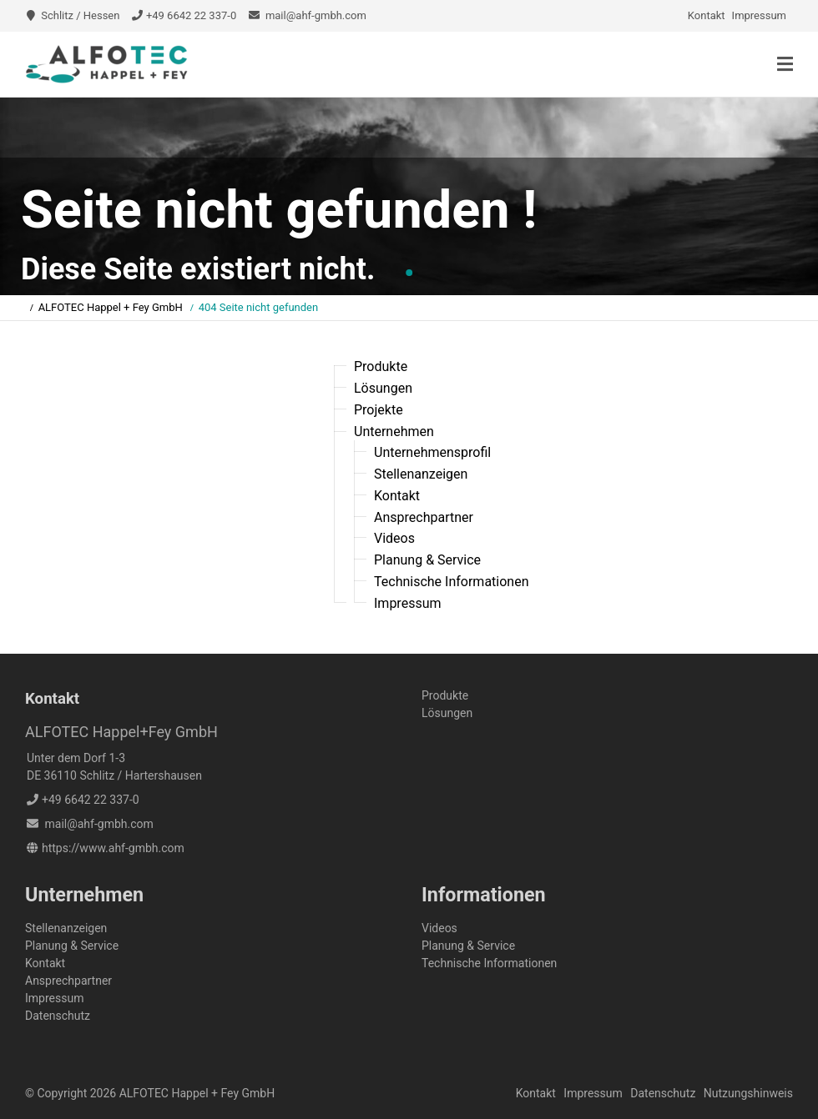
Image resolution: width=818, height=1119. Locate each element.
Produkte (380, 366)
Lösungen (383, 388)
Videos (394, 538)
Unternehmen (394, 431)
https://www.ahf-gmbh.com (113, 848)
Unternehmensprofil (432, 452)
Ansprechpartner (423, 516)
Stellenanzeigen (420, 474)
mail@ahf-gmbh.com (315, 15)
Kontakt (706, 15)
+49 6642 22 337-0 (191, 15)
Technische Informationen (451, 582)
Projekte (378, 410)
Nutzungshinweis (748, 1093)
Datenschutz (57, 1015)
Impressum (759, 15)
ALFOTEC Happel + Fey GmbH (110, 307)
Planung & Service (427, 560)
